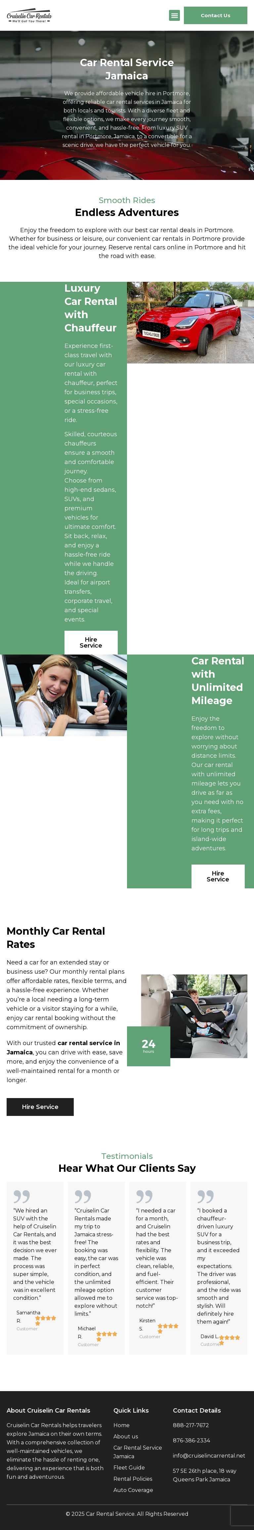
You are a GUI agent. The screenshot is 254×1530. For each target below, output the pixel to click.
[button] (174, 15)
